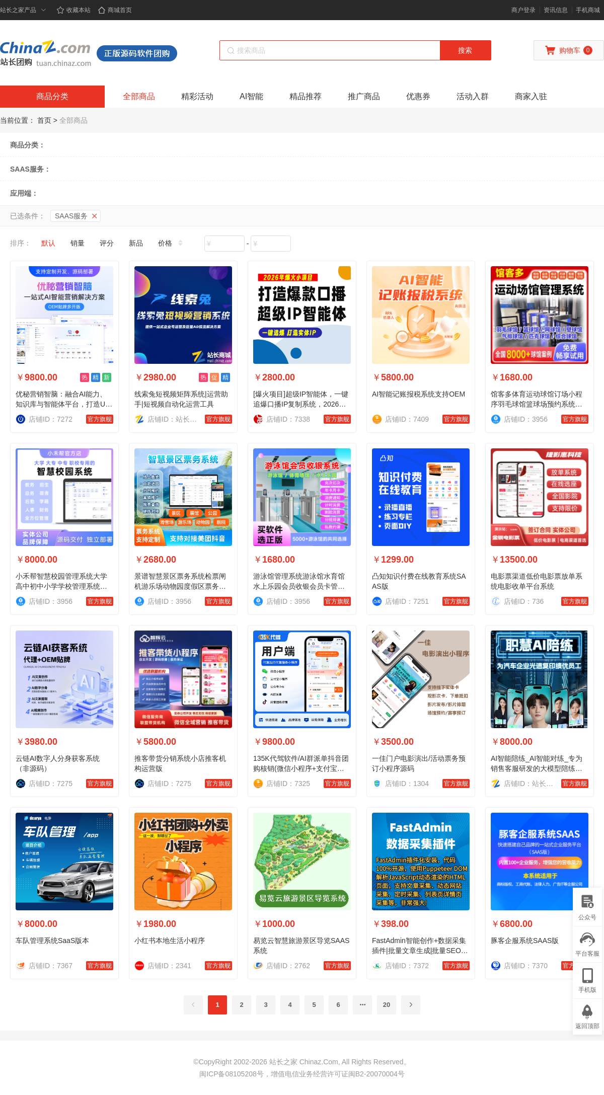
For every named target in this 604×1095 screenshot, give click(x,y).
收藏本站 (73, 10)
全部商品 (139, 96)
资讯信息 (556, 10)
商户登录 (523, 10)
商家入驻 (531, 96)
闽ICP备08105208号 (231, 1074)
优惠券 (418, 96)
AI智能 (251, 96)
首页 (44, 120)
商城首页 (115, 10)
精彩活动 (197, 96)
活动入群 (473, 96)
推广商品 (364, 96)
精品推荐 (305, 96)
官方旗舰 (100, 419)
